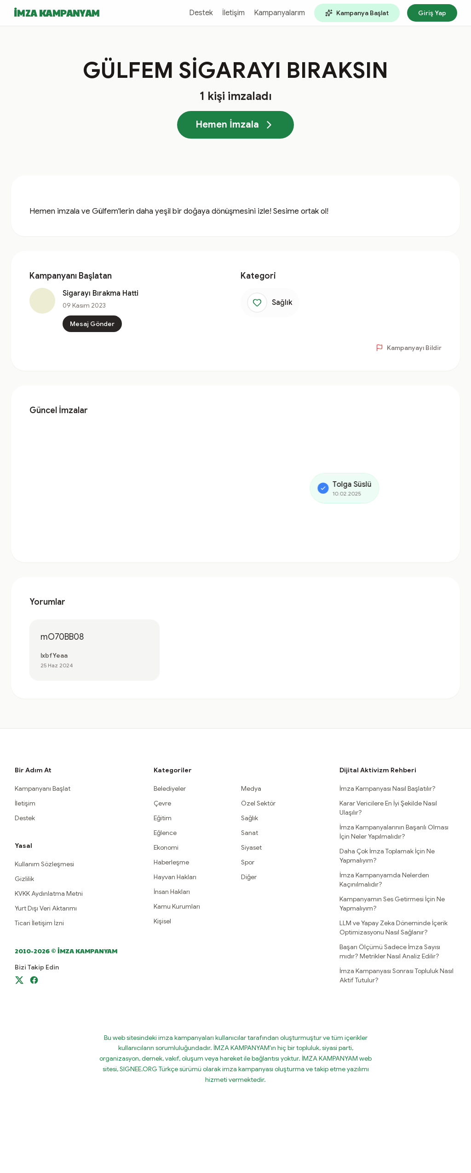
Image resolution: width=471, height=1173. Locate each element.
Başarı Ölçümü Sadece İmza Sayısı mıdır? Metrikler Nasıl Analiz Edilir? (389, 951)
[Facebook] (34, 980)
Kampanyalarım (279, 13)
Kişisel (162, 921)
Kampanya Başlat (357, 13)
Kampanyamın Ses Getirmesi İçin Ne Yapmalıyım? (392, 903)
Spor (247, 862)
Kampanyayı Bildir (409, 348)
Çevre (162, 803)
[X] (19, 980)
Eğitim (163, 818)
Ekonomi (166, 847)
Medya (251, 788)
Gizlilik (24, 879)
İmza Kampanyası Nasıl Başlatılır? (387, 788)
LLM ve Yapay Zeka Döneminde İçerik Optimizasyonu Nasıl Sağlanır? (393, 927)
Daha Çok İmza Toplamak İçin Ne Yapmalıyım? (387, 855)
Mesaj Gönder (92, 324)
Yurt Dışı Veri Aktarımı (46, 908)
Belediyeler (170, 788)
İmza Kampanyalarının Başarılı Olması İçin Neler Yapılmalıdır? (393, 831)
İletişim (233, 13)
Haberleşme (171, 862)
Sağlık (249, 818)
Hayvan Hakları (175, 877)
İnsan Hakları (172, 891)
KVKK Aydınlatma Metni (49, 893)
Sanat (249, 833)
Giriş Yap (432, 13)
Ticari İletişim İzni (39, 923)
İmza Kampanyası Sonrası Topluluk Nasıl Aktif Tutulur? (396, 975)
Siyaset (251, 847)
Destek (201, 13)
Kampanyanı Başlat (42, 788)
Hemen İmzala (235, 124)
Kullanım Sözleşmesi (44, 864)
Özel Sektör (258, 803)
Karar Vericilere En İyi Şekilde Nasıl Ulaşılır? (388, 808)
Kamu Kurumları (177, 906)
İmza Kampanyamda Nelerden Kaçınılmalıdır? (384, 879)
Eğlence (165, 833)
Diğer (249, 877)
